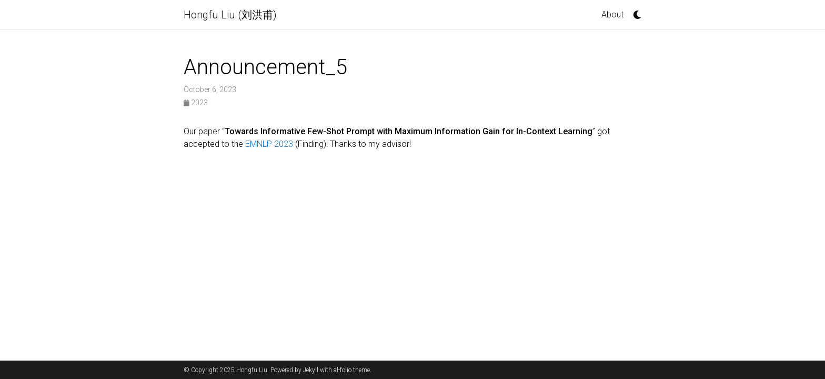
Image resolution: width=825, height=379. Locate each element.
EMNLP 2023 (269, 144)
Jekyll (310, 370)
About (612, 14)
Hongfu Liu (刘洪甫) (230, 14)
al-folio (342, 370)
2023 (196, 102)
